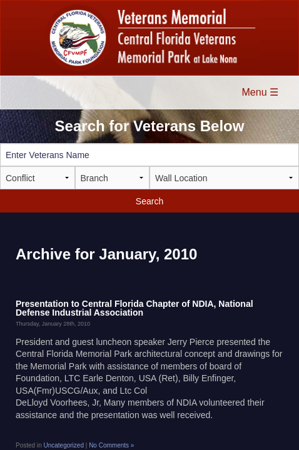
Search (149, 201)
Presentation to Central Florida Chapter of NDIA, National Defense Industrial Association (134, 308)
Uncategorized (63, 445)
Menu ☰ (260, 92)
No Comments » (111, 445)
